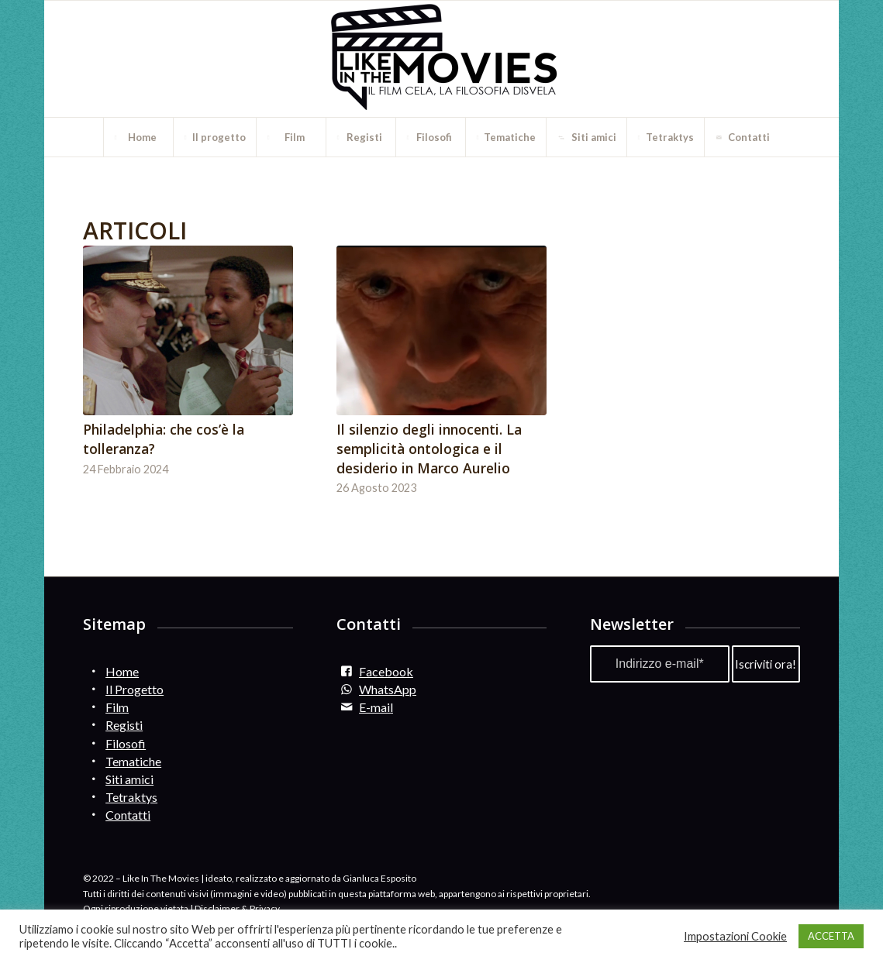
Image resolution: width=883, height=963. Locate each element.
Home (122, 671)
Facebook (386, 671)
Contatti (127, 814)
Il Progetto (134, 689)
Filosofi (125, 743)
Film (117, 707)
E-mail (376, 707)
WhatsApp (387, 689)
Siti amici (129, 779)
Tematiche (133, 761)
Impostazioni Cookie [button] (735, 936)
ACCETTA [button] (831, 936)
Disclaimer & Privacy (237, 908)
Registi (124, 724)
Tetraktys (131, 796)
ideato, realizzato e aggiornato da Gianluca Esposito (310, 878)
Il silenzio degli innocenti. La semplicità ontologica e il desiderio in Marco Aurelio (429, 448)
